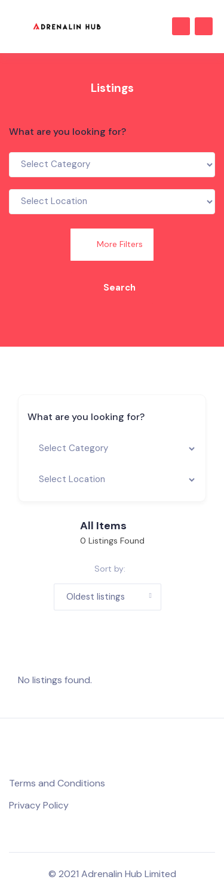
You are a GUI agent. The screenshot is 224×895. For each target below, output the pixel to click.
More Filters (112, 244)
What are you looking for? (67, 131)
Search (112, 288)
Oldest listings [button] (95, 597)
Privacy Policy (39, 805)
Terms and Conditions (57, 783)
